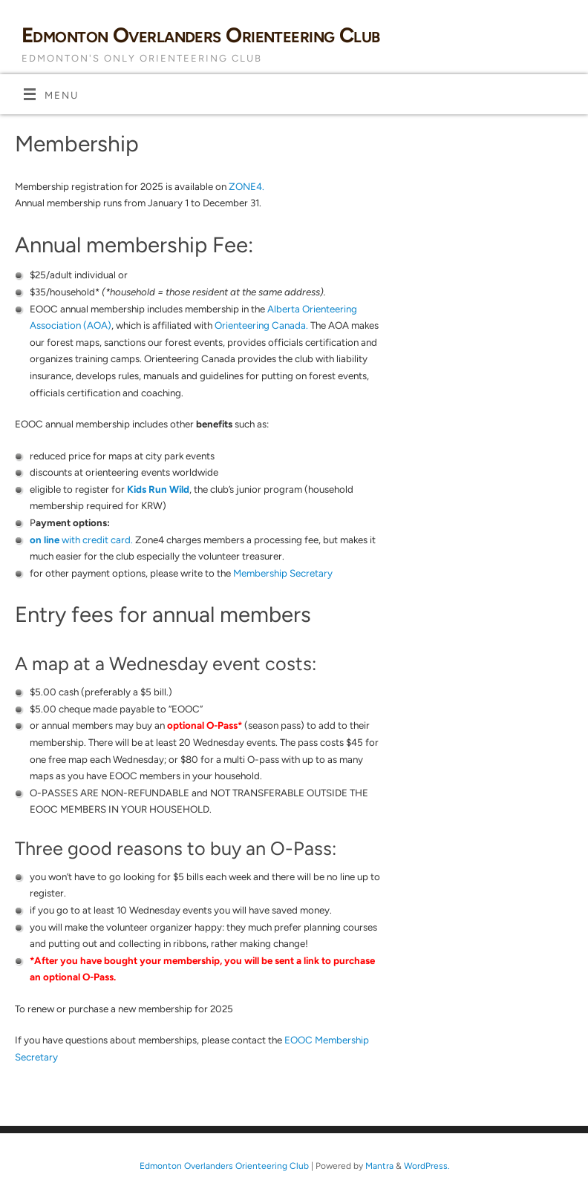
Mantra (379, 1166)
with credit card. (82, 539)
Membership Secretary (283, 573)
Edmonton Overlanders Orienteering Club (201, 34)
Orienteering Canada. (261, 325)
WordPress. (426, 1166)
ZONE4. (246, 186)
